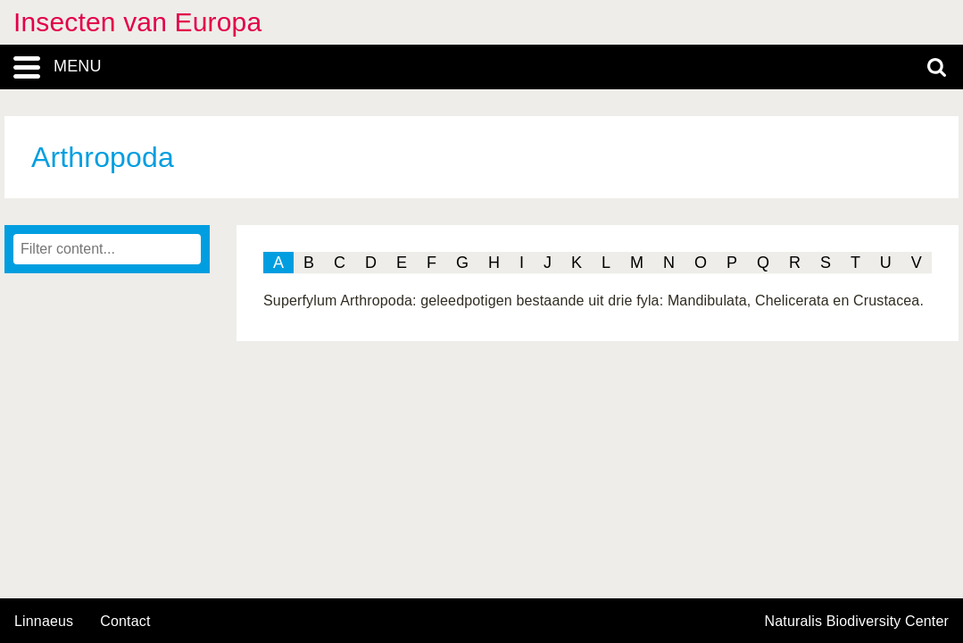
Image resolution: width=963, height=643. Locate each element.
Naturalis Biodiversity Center (857, 621)
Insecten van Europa (137, 22)
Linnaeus (43, 621)
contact (125, 621)
